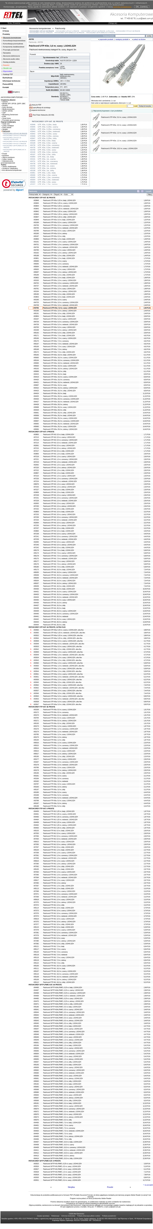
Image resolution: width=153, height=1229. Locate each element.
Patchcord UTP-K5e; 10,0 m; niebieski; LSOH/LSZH (60, 363)
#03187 (36, 803)
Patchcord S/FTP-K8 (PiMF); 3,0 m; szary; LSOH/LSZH (62, 1177)
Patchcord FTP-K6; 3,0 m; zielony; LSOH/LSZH (59, 921)
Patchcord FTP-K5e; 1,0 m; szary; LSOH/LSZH (59, 734)
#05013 (36, 751)
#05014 (36, 748)
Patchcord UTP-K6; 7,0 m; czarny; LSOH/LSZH (59, 553)
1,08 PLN (147, 200)
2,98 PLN (147, 987)
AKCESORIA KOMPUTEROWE (12, 97)
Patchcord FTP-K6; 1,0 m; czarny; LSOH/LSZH (59, 853)
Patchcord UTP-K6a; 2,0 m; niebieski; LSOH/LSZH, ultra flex (63, 677)
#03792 (36, 308)
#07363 (36, 872)
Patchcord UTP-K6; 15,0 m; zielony (55, 603)
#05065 (36, 1087)
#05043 (36, 1020)
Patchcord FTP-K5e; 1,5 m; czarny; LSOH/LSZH (59, 743)
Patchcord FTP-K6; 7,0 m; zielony (54, 960)
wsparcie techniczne (38, 110)
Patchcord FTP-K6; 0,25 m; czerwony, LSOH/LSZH (60, 817)
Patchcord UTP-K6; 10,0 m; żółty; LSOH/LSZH (59, 586)
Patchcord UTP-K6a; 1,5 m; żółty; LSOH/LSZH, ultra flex (62, 671)
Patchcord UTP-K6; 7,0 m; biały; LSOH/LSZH (58, 550)
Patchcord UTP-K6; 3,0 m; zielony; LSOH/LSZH (59, 525)
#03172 (36, 712)
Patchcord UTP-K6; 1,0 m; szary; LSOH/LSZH (59, 465)
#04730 (36, 225)
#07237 (36, 528)
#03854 (36, 316)
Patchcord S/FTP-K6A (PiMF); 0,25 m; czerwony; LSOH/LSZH (64, 993)
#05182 (36, 1084)
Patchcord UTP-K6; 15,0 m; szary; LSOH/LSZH (59, 600)
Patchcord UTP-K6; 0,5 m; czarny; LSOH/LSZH (59, 437)
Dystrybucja (7, 78)
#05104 (36, 850)
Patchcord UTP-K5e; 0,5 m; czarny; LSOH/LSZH (59, 222)
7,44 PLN (147, 685)
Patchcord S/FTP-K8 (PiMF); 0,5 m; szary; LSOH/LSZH (62, 1166)
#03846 (36, 214)
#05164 (36, 360)
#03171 (36, 720)
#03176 (36, 729)
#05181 (36, 1103)
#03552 (36, 688)
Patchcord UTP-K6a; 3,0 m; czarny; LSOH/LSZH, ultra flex (63, 685)
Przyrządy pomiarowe (11, 50)
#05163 (36, 368)
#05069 (36, 1100)
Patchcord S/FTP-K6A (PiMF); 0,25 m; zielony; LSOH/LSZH (63, 1001)
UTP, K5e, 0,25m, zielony (48, 136)
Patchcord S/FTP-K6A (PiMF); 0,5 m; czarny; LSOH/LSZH (62, 1009)
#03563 (36, 696)
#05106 (36, 966)
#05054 (36, 1054)
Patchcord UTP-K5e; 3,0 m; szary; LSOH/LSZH (60, 308)
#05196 (36, 773)
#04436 (36, 603)
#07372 (36, 905)
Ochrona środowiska (68, 1216)
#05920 (36, 366)
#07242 (36, 547)
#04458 (36, 822)
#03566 (36, 630)
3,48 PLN (147, 1007)
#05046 (36, 1037)
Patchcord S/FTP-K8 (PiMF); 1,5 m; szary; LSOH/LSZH (62, 1172)
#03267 (36, 762)
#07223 (36, 476)
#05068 (36, 1089)
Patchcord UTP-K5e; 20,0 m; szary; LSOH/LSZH (59, 407)
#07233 (36, 514)
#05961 (36, 413)
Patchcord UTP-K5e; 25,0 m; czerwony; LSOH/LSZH (61, 421)
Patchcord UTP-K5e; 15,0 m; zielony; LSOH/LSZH (60, 388)
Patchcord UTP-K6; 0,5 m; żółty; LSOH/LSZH (58, 451)
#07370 (36, 902)
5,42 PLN (147, 1045)
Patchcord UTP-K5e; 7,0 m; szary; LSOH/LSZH (59, 346)
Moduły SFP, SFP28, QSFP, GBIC (13, 103)
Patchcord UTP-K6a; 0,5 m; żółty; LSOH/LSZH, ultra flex (62, 649)
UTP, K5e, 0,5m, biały (47, 141)
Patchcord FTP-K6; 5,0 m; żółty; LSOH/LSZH (58, 944)
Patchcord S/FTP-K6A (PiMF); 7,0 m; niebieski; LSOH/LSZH (63, 1131)
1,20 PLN (147, 220)
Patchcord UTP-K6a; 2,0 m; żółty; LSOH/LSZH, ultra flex (62, 682)
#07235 (36, 525)
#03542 (36, 649)
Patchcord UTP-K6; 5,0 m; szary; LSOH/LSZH (59, 542)
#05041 (36, 1009)
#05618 (36, 899)
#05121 (36, 946)
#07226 (36, 478)
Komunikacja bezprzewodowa (14, 41)
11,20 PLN (146, 393)
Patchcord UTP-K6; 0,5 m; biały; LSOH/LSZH (58, 434)
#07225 (36, 487)
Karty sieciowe (6, 107)
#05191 (36, 313)
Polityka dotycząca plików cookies (88, 1216)
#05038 (36, 575)
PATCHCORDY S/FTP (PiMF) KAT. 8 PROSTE (101, 32)
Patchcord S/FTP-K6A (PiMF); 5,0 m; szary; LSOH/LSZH (62, 1114)
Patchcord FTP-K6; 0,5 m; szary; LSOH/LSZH (58, 842)
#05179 (36, 550)
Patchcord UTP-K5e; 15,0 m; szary (55, 385)
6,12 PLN (147, 1169)
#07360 (36, 864)
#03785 (36, 734)
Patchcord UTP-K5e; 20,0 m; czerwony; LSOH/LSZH (61, 399)
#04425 (36, 396)
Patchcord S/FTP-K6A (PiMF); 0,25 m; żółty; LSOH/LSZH (62, 1004)
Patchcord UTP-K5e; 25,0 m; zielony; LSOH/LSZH (60, 429)
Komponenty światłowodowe (13, 47)
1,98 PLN (147, 277)
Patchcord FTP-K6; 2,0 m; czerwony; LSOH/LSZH (60, 894)
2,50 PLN (147, 759)
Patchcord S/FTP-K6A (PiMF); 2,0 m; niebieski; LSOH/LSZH (63, 1073)
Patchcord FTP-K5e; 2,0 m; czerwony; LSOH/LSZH (60, 762)
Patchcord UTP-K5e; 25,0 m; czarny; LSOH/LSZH (60, 418)
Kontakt (6, 87)
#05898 (36, 407)
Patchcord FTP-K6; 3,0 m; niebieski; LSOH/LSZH (59, 916)
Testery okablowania (8, 166)
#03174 (36, 732)
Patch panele (6, 127)
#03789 (36, 231)
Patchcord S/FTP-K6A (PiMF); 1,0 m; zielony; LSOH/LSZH (63, 1040)
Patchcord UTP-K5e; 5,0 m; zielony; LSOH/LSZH (59, 330)
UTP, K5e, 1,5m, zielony (48, 184)
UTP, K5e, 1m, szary (46, 166)
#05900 (36, 363)
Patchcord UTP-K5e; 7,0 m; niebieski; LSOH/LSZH (60, 344)
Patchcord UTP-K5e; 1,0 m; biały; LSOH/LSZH (59, 239)
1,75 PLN (147, 258)
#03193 (36, 280)
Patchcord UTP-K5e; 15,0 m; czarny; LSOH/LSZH (60, 377)
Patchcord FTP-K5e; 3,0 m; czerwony (56, 778)
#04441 (36, 616)
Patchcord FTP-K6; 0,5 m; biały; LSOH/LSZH (58, 830)
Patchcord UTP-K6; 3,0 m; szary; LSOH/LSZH (59, 523)
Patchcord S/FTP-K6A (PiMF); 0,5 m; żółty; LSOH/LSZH (62, 1023)
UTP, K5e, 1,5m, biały (47, 173)
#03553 (36, 699)
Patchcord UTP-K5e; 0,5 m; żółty (54, 236)
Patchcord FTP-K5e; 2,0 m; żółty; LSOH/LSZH (59, 773)
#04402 (36, 1128)
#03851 (36, 258)
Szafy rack (5, 124)
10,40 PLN (146, 589)
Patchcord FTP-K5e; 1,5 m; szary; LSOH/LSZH (59, 751)
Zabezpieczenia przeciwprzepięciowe (8, 162)
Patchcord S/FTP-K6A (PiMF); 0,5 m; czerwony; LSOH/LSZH (63, 1012)
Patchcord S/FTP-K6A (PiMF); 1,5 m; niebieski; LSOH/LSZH (63, 1054)
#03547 (36, 704)
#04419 (36, 377)
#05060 (36, 1073)
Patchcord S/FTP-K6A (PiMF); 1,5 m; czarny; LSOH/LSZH (62, 1048)
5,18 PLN (147, 1166)
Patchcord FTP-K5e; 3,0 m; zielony (55, 787)
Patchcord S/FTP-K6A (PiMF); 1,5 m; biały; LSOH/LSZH (62, 1045)
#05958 (36, 415)
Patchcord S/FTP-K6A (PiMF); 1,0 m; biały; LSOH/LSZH (62, 1026)
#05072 (36, 1111)
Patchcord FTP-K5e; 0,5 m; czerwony (56, 712)
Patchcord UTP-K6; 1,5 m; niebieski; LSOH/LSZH (60, 481)
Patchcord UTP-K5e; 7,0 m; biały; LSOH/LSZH (59, 335)
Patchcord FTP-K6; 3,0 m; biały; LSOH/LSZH (58, 908)
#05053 (36, 1048)
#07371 (36, 894)
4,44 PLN (147, 792)
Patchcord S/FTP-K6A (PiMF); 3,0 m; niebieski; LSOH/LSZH (63, 1092)
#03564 (36, 638)
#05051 (36, 1042)
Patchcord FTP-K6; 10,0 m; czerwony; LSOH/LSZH (60, 974)
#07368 (36, 891)
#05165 (36, 355)
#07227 (36, 489)
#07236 (36, 517)
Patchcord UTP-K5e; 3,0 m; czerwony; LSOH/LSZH (60, 302)
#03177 (36, 759)
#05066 (36, 1092)
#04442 (36, 619)
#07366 (36, 875)
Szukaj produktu (9, 62)
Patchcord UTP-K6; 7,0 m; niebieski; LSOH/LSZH (60, 558)
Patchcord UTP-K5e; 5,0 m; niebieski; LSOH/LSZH (60, 324)
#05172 (36, 352)
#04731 (36, 244)
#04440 (36, 614)
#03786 (36, 767)
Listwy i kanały (6, 159)
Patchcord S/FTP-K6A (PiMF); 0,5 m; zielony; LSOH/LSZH (63, 1020)
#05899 (36, 371)
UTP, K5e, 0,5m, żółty (47, 154)
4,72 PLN (147, 652)
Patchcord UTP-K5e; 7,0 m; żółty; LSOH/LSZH (59, 352)
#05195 (36, 756)
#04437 (36, 605)
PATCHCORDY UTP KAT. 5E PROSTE (42, 31)
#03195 (36, 300)
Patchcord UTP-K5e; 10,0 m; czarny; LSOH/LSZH (60, 357)
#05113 (36, 888)
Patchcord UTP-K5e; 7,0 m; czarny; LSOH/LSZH (59, 338)
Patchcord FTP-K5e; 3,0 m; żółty (54, 789)
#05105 (36, 869)
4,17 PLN (147, 641)
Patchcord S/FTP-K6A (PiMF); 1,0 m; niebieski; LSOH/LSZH (63, 1034)
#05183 (36, 1065)
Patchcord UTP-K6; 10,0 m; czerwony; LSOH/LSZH (60, 575)
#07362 (36, 866)
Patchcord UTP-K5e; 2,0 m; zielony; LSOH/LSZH (59, 291)
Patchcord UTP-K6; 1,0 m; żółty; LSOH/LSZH (58, 470)
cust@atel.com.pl (145, 18)
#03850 (36, 239)
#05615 (36, 842)
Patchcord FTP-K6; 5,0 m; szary (54, 938)
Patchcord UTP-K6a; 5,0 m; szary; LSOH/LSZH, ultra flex (62, 702)
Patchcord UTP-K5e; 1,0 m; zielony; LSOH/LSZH (59, 253)
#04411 (36, 1150)
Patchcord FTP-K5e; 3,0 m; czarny (55, 776)
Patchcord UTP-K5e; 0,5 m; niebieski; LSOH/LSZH (60, 228)
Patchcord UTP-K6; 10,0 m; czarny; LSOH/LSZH (59, 572)
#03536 (36, 679)
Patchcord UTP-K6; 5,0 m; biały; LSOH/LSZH (58, 531)
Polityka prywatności (109, 1216)
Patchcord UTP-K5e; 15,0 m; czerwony (56, 380)
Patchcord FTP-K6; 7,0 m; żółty (53, 963)
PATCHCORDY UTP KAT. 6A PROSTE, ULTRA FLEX (97, 31)
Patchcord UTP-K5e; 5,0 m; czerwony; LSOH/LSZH (60, 322)
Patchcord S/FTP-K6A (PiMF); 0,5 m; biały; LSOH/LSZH (62, 1007)
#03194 (36, 291)
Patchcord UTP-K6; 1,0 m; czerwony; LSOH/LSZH (60, 459)
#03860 (36, 531)
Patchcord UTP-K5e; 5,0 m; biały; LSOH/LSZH (59, 316)
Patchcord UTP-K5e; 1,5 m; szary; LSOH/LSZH (118, 141)
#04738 (36, 305)
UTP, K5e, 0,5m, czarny (47, 143)
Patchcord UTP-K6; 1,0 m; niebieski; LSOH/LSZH (60, 462)
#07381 (36, 933)
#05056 (36, 1051)
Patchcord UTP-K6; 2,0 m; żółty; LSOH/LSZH (58, 509)
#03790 (36, 250)
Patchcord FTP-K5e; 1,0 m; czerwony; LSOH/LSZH (60, 729)
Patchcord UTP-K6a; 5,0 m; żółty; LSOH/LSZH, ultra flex (62, 704)
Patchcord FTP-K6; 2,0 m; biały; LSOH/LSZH (58, 888)
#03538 (36, 702)
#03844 (36, 206)
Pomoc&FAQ (8, 84)
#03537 (36, 690)
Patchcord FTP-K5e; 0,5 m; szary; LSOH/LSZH (59, 718)
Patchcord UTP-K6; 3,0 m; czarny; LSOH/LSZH (59, 514)
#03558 (36, 641)
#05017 (36, 754)
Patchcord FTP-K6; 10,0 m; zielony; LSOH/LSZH (59, 979)
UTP (61, 57)
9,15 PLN (147, 966)
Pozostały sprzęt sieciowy (10, 120)
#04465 (36, 998)
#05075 (36, 1120)
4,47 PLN (147, 1026)
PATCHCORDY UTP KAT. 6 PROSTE (67, 31)
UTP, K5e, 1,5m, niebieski (48, 180)
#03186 (36, 798)
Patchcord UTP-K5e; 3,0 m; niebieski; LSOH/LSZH (60, 305)
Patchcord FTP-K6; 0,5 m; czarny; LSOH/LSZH (59, 833)
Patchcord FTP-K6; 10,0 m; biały (54, 968)
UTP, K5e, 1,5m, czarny (47, 175)
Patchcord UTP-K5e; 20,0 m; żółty (54, 410)
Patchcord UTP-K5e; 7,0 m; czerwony (56, 341)
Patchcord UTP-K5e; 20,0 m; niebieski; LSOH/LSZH (60, 402)
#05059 (36, 1067)
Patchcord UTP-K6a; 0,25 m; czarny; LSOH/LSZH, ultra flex (63, 630)
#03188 (36, 795)
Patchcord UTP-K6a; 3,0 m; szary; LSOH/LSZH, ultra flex (62, 690)
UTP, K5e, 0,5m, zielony (48, 152)
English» (16, 92)
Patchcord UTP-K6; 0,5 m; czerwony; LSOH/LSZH (60, 440)
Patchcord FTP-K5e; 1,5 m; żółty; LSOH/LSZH (59, 756)
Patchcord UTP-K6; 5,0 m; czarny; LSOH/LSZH (59, 534)
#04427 (36, 402)
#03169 (36, 709)
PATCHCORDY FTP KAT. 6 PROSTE (41, 32)
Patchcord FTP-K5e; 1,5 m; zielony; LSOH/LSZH (59, 754)
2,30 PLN (147, 473)
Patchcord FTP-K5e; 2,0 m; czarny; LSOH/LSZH (59, 759)
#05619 (36, 919)
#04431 (36, 592)
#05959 (36, 418)
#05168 (36, 349)
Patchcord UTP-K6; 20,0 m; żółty (54, 625)
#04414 (36, 1158)
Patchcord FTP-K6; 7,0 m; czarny (54, 949)
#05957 (36, 421)
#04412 (36, 1153)
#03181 (36, 776)
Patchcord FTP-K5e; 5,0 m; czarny (55, 792)
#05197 (36, 789)
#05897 (36, 385)
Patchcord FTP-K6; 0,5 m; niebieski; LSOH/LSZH (59, 839)
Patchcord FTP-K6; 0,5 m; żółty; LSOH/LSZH (58, 847)
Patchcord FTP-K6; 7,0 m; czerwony (55, 952)
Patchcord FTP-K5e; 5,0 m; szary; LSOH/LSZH (59, 800)
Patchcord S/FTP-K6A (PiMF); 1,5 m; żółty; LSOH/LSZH (62, 1062)
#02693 (36, 503)
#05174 (36, 553)
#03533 (36, 646)
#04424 (36, 393)
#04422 (36, 388)
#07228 (36, 495)
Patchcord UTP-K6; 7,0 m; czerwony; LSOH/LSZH (60, 556)
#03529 (36, 1175)
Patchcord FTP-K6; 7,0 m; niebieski (55, 955)
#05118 (36, 955)
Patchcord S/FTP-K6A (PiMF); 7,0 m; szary (57, 1133)
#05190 (36, 294)
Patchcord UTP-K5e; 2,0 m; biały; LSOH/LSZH (59, 277)
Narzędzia (7, 53)
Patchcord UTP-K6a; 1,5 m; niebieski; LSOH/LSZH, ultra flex (63, 666)
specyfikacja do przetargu (41, 107)
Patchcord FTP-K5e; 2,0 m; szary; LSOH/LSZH (59, 767)
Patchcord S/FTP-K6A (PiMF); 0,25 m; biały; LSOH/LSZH (62, 987)
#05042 (36, 1015)
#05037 (36, 583)
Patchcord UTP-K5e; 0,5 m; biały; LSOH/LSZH (59, 220)
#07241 (36, 536)
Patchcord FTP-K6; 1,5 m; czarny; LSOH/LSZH (59, 872)
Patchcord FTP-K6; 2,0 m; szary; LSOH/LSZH (58, 899)
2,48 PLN (147, 297)
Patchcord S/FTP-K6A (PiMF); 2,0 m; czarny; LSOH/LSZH (62, 1067)
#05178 (36, 556)
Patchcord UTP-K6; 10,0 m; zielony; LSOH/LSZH (59, 583)
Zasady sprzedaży (43, 1216)
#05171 (36, 335)
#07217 (36, 451)
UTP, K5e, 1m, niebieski (48, 164)
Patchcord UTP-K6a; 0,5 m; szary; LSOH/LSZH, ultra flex (62, 646)
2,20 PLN (147, 743)
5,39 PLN (147, 927)
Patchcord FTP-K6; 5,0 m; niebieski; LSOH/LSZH (59, 935)
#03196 (36, 311)
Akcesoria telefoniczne (11, 56)
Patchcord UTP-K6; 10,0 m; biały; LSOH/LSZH (59, 569)
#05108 (36, 977)
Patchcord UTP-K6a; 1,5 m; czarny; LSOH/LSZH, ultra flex (63, 663)
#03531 (36, 1180)
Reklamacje (55, 1216)
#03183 (36, 787)
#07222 (36, 470)
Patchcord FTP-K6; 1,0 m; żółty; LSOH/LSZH (58, 866)
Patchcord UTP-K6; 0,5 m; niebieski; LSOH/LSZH (60, 443)
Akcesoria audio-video (11, 59)
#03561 (36, 674)
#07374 (36, 916)
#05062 (36, 1070)
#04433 (36, 594)
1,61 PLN (147, 709)
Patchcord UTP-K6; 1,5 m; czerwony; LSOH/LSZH (60, 478)
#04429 (36, 410)
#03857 (36, 473)
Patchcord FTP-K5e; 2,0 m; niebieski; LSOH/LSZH (60, 765)
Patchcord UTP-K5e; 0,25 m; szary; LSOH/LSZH (59, 211)
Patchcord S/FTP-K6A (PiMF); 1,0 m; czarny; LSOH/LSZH (62, 1029)
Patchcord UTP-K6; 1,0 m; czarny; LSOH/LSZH (59, 456)
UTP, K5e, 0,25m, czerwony (49, 129)
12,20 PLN (146, 1103)
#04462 (36, 825)
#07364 (36, 877)
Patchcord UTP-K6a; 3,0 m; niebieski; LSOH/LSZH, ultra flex (63, 688)
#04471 (36, 1004)
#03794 (36, 718)
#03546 (36, 693)
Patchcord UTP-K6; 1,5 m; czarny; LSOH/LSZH (59, 476)
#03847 (36, 217)
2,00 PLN (147, 454)
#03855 (36, 434)
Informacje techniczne (11, 81)
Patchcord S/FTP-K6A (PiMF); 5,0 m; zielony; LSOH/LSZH (63, 1117)
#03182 (36, 781)
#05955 (36, 424)
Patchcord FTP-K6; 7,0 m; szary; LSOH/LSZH (58, 957)
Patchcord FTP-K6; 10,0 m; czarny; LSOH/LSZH (59, 971)
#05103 (36, 830)
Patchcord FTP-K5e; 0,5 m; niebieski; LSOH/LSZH (60, 715)
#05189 (36, 275)
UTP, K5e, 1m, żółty (46, 170)
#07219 (36, 462)
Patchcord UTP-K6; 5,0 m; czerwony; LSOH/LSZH (60, 536)
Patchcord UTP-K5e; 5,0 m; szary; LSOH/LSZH (118, 117)
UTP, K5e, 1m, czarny (47, 159)
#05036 (36, 578)
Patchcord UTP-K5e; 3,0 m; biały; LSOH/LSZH (59, 297)
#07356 (36, 836)
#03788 (36, 800)
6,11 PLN (147, 355)
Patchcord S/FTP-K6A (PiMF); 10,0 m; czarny (58, 1145)
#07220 (36, 467)
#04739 (36, 324)
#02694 (36, 523)
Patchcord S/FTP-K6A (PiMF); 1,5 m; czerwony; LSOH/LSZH (63, 1051)
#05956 (36, 429)
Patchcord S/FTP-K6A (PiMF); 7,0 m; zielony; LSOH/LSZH (63, 1136)
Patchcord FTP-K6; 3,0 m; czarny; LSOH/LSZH (59, 910)
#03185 (36, 792)
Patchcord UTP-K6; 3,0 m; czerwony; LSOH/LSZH (60, 517)
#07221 (36, 459)
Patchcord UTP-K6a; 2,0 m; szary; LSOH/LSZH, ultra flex (62, 679)
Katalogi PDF (8, 74)
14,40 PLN (146, 413)
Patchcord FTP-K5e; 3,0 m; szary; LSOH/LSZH (59, 784)
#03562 (36, 685)
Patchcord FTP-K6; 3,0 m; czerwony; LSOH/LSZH (60, 913)
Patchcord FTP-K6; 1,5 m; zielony (54, 883)
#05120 (36, 952)
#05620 (36, 938)
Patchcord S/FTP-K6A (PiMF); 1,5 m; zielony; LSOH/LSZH (63, 1059)
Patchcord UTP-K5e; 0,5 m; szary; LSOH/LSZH (59, 231)
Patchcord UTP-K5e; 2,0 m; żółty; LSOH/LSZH (59, 294)
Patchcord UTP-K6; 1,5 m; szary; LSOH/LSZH (59, 484)
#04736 (36, 247)
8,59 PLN (147, 374)
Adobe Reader (106, 1198)
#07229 (36, 501)
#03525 (36, 1164)
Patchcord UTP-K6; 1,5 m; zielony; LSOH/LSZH (59, 487)
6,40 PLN (147, 1065)
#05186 (36, 1007)
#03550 (36, 666)
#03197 (36, 319)
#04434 (36, 597)
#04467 (36, 990)
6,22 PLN (147, 674)
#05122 (36, 963)
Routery (4, 105)
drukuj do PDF (36, 105)
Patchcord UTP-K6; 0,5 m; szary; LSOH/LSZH (59, 445)
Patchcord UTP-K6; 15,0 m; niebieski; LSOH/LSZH (60, 597)
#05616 (36, 861)
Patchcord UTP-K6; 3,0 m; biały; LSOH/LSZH (58, 512)
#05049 (36, 1040)
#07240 (36, 545)
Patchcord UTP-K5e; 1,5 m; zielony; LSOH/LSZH (59, 272)
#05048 (36, 1034)
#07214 (36, 443)
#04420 (36, 380)
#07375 (36, 921)
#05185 (36, 1026)
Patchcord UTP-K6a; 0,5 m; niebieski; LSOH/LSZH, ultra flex (63, 644)
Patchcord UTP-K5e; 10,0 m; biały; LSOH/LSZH (59, 355)
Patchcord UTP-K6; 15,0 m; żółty (54, 605)
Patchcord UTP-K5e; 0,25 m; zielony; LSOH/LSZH (60, 214)
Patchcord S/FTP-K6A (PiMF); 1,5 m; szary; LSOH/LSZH (62, 1056)
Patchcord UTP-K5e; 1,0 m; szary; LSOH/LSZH (118, 133)
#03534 (36, 657)
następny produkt (122, 39)
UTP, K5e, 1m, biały (46, 157)
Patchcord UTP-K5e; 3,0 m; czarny (55, 300)
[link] (14, 185)
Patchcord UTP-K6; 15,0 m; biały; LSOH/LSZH (59, 589)
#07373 (36, 910)
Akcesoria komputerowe (12, 37)
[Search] (130, 36)
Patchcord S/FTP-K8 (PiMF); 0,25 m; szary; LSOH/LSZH (62, 1164)
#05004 (36, 266)
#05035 (36, 572)
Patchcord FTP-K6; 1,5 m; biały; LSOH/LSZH (58, 869)
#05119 (36, 960)
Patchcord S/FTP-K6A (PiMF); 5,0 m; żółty (57, 1120)
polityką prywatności (122, 7)
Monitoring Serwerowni (9, 115)
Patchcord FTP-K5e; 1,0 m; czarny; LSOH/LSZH (59, 726)
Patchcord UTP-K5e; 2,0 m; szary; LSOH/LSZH (118, 125)
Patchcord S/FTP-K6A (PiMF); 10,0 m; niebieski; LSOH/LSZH (64, 1150)
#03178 (36, 765)
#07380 (36, 941)
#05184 (36, 1045)
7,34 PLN (147, 569)
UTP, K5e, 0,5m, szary (47, 150)
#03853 (36, 297)
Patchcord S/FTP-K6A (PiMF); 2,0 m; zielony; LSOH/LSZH (63, 1078)
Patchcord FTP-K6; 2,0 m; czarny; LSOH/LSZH (59, 891)
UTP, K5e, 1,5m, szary (47, 182)
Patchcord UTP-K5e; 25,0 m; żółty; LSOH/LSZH (59, 413)
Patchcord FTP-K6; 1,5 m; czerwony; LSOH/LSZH (60, 875)
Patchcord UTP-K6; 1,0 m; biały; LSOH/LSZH (58, 454)
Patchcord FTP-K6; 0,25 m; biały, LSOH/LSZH (59, 811)
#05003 (36, 269)
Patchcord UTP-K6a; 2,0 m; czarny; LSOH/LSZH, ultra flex (63, 674)
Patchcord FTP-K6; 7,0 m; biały (53, 946)
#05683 (36, 357)
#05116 (36, 957)
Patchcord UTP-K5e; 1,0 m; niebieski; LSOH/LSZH (60, 247)
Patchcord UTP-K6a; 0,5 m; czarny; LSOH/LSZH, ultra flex (63, 641)
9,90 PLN (147, 696)
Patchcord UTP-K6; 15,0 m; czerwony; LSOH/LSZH (60, 594)
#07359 (36, 858)
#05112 (36, 982)
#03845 (36, 203)
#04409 (36, 1147)
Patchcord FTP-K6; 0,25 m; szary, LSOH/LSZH (59, 822)
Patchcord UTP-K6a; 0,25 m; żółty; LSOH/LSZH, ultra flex (62, 638)
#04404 (36, 1133)
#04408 (36, 1145)
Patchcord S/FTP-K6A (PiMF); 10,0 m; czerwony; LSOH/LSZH (64, 1147)
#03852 (36, 277)
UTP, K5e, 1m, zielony (47, 168)
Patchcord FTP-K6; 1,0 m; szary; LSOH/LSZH (58, 861)
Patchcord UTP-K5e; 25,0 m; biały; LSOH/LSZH (59, 415)
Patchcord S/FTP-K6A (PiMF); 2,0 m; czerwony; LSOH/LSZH (63, 1070)
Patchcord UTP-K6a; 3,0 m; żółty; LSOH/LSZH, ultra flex (62, 693)
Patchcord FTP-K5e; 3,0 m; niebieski (55, 781)
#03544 (36, 671)
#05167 (36, 344)
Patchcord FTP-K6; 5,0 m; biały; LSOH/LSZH (58, 927)
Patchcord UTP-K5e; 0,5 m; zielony (55, 233)
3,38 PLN (147, 1164)
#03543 (36, 660)
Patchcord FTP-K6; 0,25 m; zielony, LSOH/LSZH (59, 825)
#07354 (36, 839)
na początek (149, 1185)
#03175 (36, 737)
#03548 (36, 644)
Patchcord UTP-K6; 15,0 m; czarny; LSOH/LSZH (59, 592)
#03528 (36, 1172)
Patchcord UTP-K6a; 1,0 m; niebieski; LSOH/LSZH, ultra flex (63, 655)
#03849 (36, 220)
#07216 (36, 440)
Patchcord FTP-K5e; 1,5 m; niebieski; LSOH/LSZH (60, 748)
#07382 (36, 944)
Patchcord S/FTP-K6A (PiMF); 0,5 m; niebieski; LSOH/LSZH (63, 1015)
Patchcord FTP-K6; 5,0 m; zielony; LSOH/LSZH (59, 941)
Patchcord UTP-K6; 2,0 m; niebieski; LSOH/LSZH (60, 501)
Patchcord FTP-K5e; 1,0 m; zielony (55, 737)
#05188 (36, 255)
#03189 (36, 222)
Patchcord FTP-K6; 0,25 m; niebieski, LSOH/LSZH (60, 819)
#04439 (36, 611)
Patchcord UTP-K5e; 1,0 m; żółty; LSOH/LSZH (59, 255)
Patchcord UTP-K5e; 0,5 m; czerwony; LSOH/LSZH (60, 225)
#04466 (36, 987)
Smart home (6, 118)
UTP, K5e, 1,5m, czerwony (49, 177)
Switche (4, 102)
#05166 (36, 338)
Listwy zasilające (7, 126)
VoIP (3, 113)
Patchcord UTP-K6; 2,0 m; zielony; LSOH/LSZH (59, 506)
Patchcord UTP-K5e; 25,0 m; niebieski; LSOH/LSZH (60, 424)
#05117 (36, 949)
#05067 (36, 1098)
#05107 (36, 971)
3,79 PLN (147, 908)
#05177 (36, 561)
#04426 (36, 399)
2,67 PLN (147, 869)
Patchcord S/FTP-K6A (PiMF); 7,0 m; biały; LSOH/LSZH (62, 1122)
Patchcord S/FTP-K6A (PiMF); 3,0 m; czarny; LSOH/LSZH (62, 1087)
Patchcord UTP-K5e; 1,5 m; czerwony (56, 264)
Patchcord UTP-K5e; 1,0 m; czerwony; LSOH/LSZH (60, 244)
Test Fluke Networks (40, 115)
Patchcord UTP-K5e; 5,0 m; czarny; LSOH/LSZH (59, 319)
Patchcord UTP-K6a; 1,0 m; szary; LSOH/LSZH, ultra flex (62, 657)
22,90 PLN (146, 1142)
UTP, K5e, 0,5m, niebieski (48, 147)
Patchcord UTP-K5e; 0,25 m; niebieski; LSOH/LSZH (60, 209)
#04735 (36, 228)
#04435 (36, 600)
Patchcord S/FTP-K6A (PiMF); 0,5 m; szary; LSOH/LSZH (62, 1018)
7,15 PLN (147, 1172)
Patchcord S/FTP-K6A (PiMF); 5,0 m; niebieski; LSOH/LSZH (63, 1111)
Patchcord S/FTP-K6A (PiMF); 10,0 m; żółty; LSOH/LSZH (62, 1158)
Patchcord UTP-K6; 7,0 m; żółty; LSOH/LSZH (58, 567)
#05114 (36, 908)
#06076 (36, 484)
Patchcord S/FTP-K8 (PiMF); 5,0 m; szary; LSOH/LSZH (62, 1180)
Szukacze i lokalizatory (9, 168)
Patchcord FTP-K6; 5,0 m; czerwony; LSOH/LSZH (60, 933)
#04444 (36, 625)
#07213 (36, 437)
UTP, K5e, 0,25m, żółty (47, 138)
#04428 (36, 404)
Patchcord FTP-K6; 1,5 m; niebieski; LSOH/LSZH (59, 877)
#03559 (36, 652)
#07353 (36, 833)
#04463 (36, 828)
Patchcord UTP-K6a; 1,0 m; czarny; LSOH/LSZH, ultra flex (63, 652)
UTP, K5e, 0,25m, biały (47, 124)
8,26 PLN (147, 1084)
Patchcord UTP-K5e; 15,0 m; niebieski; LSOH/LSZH (60, 382)
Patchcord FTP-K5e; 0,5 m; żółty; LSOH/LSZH (59, 723)
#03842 (36, 211)
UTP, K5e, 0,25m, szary (47, 134)
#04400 (36, 1122)
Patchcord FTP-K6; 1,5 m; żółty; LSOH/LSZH (58, 886)
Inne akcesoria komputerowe (11, 170)
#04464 (36, 819)
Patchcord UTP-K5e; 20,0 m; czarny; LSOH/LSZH (60, 396)
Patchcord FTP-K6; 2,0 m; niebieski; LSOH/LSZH (59, 897)
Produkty (6, 34)
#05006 (36, 261)
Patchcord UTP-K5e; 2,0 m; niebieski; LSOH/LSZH (60, 286)
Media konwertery (8, 109)
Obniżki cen (7, 68)
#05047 (36, 1029)
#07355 (36, 844)
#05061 (36, 1078)
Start (4, 28)
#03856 (36, 454)
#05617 (36, 880)
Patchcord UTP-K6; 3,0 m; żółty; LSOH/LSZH (58, 528)
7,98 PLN (147, 1175)
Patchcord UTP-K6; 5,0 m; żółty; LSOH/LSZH (58, 547)
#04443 (36, 622)
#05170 (36, 341)
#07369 (36, 897)
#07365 (36, 883)
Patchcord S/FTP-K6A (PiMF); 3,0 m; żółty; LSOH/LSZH (62, 1100)
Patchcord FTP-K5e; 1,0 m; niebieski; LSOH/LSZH (60, 732)
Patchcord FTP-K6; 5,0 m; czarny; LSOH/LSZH (59, 930)
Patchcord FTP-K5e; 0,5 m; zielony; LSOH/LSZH (59, 720)
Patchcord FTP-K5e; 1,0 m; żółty (54, 740)
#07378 (36, 930)
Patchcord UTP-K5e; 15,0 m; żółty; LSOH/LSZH (59, 391)
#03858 (36, 492)
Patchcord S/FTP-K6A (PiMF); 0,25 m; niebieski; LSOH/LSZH (64, 996)
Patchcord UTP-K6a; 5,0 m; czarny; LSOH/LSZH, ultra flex (63, 696)
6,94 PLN (147, 946)
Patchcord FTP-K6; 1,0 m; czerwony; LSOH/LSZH (60, 855)
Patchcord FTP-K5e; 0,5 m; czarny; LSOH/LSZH (59, 709)
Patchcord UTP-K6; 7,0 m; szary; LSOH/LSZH (59, 561)
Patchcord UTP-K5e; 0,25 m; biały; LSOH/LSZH (59, 200)
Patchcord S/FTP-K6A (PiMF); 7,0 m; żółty (57, 1139)
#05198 (36, 806)
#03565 (36, 633)
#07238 (36, 534)
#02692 (36, 465)
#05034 (36, 580)
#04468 (36, 993)
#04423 (36, 391)
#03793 (36, 327)
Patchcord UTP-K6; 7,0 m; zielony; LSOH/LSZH (59, 564)
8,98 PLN (147, 1177)
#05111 (36, 968)
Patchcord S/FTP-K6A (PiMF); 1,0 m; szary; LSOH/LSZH (62, 1037)
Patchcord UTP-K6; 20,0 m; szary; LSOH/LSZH (59, 619)
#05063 (36, 1081)
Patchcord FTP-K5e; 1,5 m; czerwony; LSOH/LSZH (60, 745)
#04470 (36, 1001)
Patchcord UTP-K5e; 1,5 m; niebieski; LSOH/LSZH (60, 266)
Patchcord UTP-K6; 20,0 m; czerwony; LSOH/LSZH (60, 614)
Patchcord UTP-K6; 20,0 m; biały (54, 608)
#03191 (36, 242)
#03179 (36, 770)
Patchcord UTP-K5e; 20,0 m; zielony (55, 404)
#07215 (36, 448)
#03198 (36, 330)
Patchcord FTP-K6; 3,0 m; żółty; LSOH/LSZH (58, 924)
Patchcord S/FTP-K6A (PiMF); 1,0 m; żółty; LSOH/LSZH (62, 1042)
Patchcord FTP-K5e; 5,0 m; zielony (55, 803)
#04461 (36, 814)
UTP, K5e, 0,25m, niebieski (49, 131)
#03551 (36, 677)
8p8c (61, 74)
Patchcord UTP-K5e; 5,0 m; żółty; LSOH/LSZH (59, 333)
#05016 (36, 743)
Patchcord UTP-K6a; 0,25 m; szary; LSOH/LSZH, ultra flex (63, 635)
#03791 (36, 289)
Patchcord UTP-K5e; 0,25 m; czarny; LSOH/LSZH (60, 203)
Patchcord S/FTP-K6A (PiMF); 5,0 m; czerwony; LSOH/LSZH (63, 1109)
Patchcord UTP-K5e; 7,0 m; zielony (55, 349)
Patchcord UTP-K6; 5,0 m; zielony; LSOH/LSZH (59, 545)
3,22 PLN (147, 512)
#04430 (36, 589)
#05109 (36, 979)
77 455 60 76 (129, 18)
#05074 (36, 1109)
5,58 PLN (147, 663)
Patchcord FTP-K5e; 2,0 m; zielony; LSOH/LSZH (59, 770)
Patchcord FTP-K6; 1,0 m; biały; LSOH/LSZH (58, 850)
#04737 (36, 286)
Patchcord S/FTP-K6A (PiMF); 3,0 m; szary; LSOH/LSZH (62, 1095)
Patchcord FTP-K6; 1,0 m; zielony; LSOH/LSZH (59, 864)
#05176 (36, 564)
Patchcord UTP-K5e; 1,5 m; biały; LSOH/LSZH (59, 258)
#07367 (36, 886)
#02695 (36, 542)
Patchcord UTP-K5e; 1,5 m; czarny (55, 261)
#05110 (36, 974)
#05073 (36, 1117)
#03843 (36, 209)
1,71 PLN (147, 434)
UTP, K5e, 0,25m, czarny (48, 127)
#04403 (36, 1131)
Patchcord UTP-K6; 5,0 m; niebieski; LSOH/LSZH (60, 539)
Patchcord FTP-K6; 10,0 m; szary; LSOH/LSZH (59, 966)
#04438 (36, 608)
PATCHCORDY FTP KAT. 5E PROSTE (128, 31)
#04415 (36, 374)
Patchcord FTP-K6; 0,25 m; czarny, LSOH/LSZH (59, 814)
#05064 (36, 1095)
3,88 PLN (147, 630)
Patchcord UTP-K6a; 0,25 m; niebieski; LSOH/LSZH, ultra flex (64, 633)
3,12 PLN (147, 776)
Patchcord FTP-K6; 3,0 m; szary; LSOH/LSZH (58, 919)
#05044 (36, 1012)
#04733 (36, 302)
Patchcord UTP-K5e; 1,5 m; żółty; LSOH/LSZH (59, 275)
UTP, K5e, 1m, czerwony (48, 161)
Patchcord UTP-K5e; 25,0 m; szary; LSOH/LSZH (59, 426)
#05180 (36, 567)
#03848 (36, 200)
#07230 (36, 506)
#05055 (36, 1059)
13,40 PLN (146, 608)
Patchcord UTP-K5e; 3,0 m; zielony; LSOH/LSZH (59, 311)
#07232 (36, 509)
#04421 (36, 382)
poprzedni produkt (106, 39)
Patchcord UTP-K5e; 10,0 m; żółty (54, 371)
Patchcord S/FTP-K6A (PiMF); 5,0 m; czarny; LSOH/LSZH (62, 1106)
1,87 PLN (147, 726)
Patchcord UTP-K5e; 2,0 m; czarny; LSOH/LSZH (59, 280)
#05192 (36, 333)
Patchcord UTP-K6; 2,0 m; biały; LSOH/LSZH (58, 492)
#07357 (36, 847)
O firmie (6, 31)
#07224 (36, 481)
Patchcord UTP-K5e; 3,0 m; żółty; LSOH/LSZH (59, 313)
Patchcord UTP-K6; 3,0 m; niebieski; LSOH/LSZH (60, 520)
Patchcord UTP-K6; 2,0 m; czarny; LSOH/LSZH (59, 495)
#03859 (36, 512)
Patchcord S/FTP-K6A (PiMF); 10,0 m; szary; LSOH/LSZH (62, 1153)
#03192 (36, 253)
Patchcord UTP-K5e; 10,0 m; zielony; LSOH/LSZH (60, 368)
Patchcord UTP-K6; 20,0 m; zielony (55, 622)
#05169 (36, 346)
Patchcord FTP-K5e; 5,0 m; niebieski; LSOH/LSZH (60, 798)
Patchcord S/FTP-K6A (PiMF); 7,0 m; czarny (58, 1125)
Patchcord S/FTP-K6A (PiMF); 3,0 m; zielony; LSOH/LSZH (63, 1098)
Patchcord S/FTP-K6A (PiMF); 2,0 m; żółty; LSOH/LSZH (62, 1081)
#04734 (36, 322)
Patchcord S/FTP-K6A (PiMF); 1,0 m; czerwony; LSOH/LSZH (63, 1031)
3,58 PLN (147, 316)
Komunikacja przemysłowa (13, 44)
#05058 (36, 1076)
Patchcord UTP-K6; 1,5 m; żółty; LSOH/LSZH (58, 489)
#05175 (36, 558)
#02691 (36, 445)
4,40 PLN (147, 531)
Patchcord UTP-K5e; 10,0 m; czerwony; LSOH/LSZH (61, 360)
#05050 (36, 1031)
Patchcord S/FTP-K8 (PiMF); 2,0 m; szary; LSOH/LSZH (62, 1175)
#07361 (36, 855)
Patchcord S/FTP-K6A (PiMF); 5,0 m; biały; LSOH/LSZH (62, 1103)
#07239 (36, 539)
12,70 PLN (146, 1180)
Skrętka (71, 1187)
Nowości (6, 65)
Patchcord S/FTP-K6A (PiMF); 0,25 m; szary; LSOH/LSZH (62, 998)
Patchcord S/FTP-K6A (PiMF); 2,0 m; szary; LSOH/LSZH (62, 1076)
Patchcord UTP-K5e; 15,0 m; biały (54, 374)
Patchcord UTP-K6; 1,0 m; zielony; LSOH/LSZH (59, 467)
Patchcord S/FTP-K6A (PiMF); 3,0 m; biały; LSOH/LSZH (62, 1084)
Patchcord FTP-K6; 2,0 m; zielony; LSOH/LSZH (59, 902)
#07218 (36, 456)
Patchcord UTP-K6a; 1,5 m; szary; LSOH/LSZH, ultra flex (62, 668)
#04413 (36, 1156)
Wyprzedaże (7, 71)
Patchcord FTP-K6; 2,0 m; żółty (53, 905)
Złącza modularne (8, 157)
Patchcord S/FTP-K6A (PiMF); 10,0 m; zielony (58, 1156)
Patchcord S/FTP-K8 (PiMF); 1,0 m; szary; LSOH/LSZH (62, 1169)
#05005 (36, 264)
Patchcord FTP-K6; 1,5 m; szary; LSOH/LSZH (58, 880)
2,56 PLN (147, 492)
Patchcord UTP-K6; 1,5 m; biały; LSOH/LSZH (58, 473)
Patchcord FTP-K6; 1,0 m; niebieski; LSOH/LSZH (59, 858)
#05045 (36, 1023)
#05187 (36, 236)
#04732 (36, 283)
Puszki (110, 1187)
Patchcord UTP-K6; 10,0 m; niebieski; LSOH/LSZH (60, 578)
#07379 (36, 935)
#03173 (36, 726)
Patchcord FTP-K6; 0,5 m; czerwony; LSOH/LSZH (60, 836)
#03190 (36, 233)
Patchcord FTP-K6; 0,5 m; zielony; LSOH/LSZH (59, 844)
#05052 (36, 1056)
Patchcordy (5, 131)
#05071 (36, 1106)
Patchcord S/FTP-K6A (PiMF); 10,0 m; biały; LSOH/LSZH (62, 1142)
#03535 (36, 668)
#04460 (36, 817)
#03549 (36, 655)
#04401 (36, 1125)
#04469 (36, 996)
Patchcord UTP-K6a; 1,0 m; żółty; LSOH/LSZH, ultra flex (62, 660)
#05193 (36, 723)
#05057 (36, 1062)
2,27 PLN (147, 850)
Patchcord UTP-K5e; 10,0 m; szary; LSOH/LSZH (119, 148)
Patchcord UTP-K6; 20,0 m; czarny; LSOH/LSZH (59, 611)
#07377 (36, 924)
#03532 (36, 635)
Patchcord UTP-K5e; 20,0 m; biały (54, 393)
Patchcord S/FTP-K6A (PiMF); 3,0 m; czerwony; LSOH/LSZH (63, 1089)
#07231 (36, 498)
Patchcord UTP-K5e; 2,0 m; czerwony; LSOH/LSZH (60, 283)
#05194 (36, 740)
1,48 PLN (147, 239)
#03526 (36, 1166)
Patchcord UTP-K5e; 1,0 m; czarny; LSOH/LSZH (59, 242)
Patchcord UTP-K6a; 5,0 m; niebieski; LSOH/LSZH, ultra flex (63, 699)
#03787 (36, 784)
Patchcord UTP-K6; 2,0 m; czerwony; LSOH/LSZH (60, 498)
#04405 (36, 1136)
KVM (3, 116)
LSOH (75, 60)
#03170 (36, 715)
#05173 (36, 569)
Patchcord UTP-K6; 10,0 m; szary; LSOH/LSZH (59, 580)
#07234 (36, 520)
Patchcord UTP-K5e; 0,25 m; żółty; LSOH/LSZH (59, 217)
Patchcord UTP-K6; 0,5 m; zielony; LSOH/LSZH (59, 448)
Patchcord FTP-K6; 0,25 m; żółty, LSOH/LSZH (59, 828)
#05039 (36, 586)
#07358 (36, 853)
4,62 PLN (147, 335)
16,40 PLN (146, 1122)
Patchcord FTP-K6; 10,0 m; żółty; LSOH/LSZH (59, 982)
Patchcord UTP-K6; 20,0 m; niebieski (55, 616)
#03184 (36, 778)
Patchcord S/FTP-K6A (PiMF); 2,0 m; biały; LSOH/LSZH (62, 1065)
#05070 (36, 1114)
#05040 (36, 1018)
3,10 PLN (147, 888)
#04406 (36, 1139)
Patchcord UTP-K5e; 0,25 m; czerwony (56, 206)
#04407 (36, 1142)
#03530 (36, 1177)
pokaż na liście (139, 39)
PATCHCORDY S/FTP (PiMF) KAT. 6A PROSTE (69, 32)
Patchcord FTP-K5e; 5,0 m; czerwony (56, 795)
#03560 (36, 663)
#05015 (36, 745)
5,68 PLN (147, 550)
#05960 (36, 426)
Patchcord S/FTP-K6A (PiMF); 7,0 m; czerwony (59, 1128)
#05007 (36, 272)
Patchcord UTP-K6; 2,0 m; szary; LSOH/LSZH (59, 503)
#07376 (36, 913)
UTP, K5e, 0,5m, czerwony (49, 145)
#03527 (36, 1169)
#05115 (36, 927)
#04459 (36, 811)
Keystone (5, 155)
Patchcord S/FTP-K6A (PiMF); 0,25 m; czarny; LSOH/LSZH (63, 990)
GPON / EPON (7, 111)
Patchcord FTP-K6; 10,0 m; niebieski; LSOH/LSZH (60, 977)
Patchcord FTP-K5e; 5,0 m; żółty (54, 806)
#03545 (36, 682)
